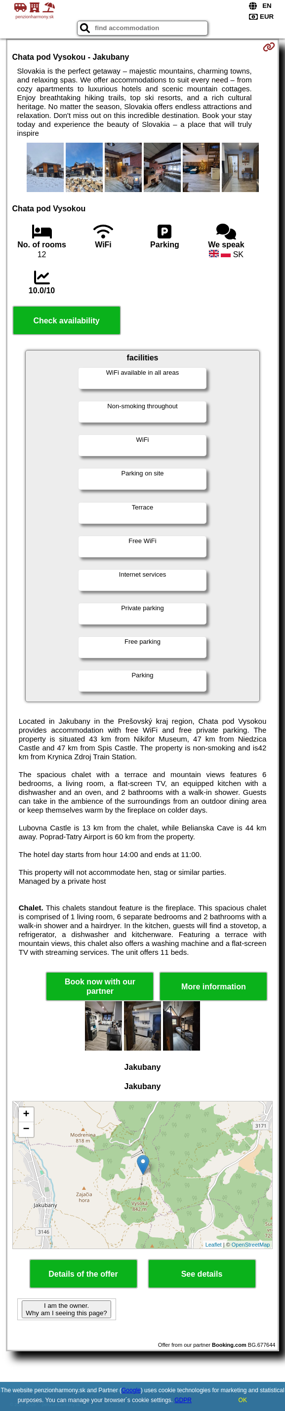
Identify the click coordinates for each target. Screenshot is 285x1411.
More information (213, 986)
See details (202, 1274)
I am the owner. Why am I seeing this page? (66, 1309)
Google (131, 1390)
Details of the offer (83, 1274)
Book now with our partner (100, 986)
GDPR (183, 1400)
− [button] (26, 1129)
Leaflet (213, 1245)
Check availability (66, 320)
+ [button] (26, 1114)
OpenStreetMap (251, 1245)
